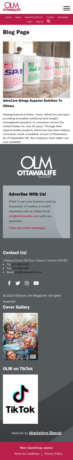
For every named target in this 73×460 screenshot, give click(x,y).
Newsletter (63, 17)
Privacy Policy (53, 453)
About (18, 17)
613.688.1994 (20, 268)
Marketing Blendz (45, 432)
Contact (50, 17)
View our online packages (27, 228)
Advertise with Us (34, 17)
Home (8, 17)
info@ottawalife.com (24, 216)
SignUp (39, 21)
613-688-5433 (20, 264)
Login (29, 21)
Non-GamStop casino (36, 448)
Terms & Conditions (27, 453)
